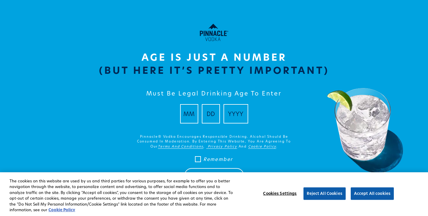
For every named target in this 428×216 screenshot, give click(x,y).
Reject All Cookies (324, 193)
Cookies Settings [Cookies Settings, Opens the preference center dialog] (280, 193)
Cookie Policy (61, 209)
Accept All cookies (372, 193)
